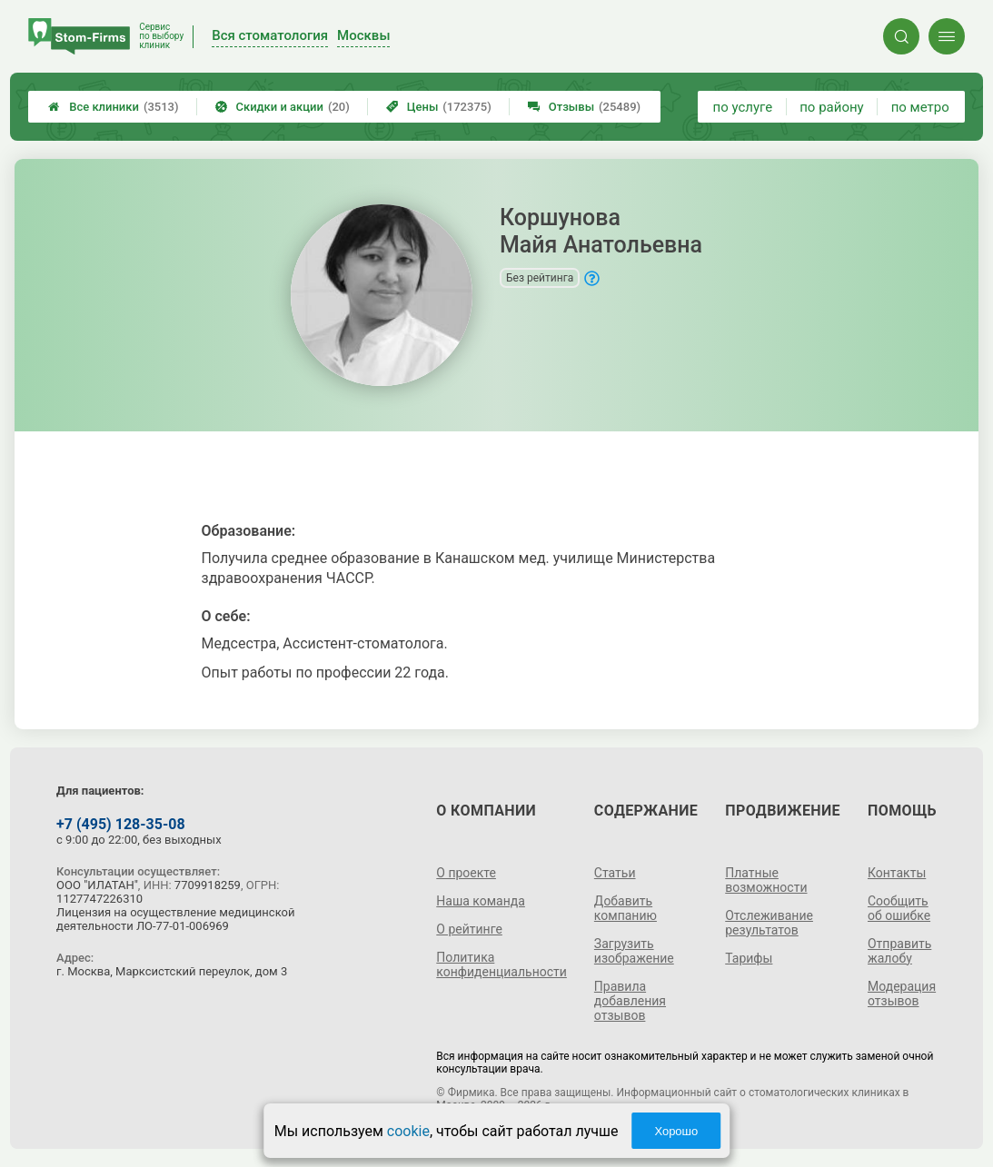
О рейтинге (469, 929)
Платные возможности (766, 880)
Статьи (615, 872)
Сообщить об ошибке (899, 908)
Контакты (897, 872)
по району (831, 107)
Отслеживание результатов (769, 922)
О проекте (466, 872)
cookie (408, 1131)
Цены (439, 107)
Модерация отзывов (902, 993)
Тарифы (748, 958)
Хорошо (676, 1131)
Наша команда (480, 901)
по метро (920, 107)
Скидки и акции (282, 107)
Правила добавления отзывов (630, 1001)
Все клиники (113, 107)
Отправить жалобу (899, 950)
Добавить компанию (625, 908)
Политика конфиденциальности (501, 964)
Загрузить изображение (634, 950)
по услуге (743, 107)
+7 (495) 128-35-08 (120, 824)
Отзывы (584, 107)
